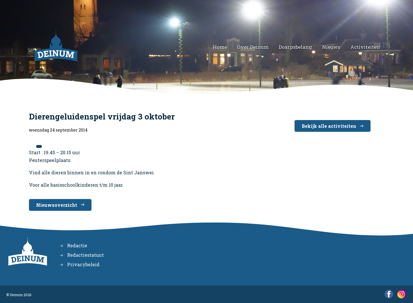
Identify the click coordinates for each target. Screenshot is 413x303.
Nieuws (331, 47)
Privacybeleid (83, 264)
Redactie (77, 245)
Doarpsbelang (295, 47)
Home (220, 47)
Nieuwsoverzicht (56, 205)
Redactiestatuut (85, 255)
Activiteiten (365, 47)
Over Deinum (253, 47)
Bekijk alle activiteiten (329, 126)
